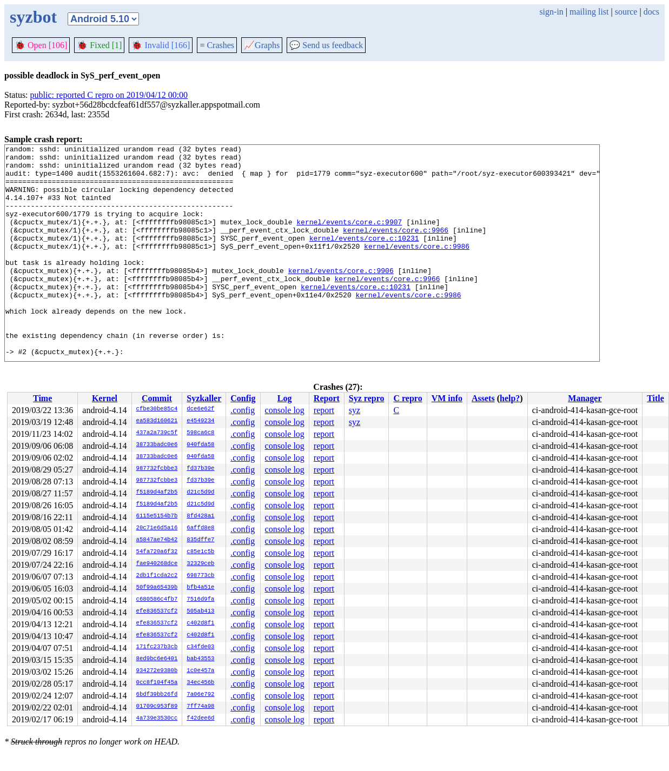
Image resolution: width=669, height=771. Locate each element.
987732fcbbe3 (157, 469)
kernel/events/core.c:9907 (349, 238)
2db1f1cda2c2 (157, 576)
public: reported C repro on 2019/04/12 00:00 (109, 94)
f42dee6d (200, 718)
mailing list (588, 11)
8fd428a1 (200, 516)
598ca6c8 (200, 433)
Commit (157, 398)
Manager (584, 398)
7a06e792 (200, 695)
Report (327, 398)
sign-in (551, 11)
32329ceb (200, 564)
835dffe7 (200, 540)
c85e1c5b (200, 552)
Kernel (104, 398)
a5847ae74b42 (157, 540)
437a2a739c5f (157, 433)
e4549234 (200, 421)
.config (242, 410)
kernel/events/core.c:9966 (395, 247)
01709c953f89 (157, 706)
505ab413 (200, 611)
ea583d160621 (157, 421)
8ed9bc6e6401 (157, 659)
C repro (407, 398)
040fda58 (200, 445)
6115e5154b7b (157, 516)
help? (510, 398)
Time (42, 398)
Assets (483, 398)
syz (354, 410)
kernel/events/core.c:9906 (341, 296)
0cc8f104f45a (157, 683)
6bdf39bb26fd (157, 695)
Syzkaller (204, 398)
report (324, 410)
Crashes (217, 45)
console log (284, 410)
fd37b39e (200, 469)
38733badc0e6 (157, 445)
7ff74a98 (200, 706)
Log (284, 398)
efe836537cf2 (157, 611)
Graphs (262, 45)
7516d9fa (200, 599)
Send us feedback (326, 45)
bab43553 (200, 659)
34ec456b (200, 683)
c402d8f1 (200, 623)
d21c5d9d (200, 492)
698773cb (200, 576)
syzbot (33, 16)
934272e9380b (157, 671)
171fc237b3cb (157, 647)
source (626, 11)
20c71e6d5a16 (157, 528)
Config (242, 398)
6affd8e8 (200, 528)
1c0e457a (200, 671)
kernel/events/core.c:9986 (416, 267)
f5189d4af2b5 (157, 492)
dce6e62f (200, 409)
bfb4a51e (200, 587)
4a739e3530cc (157, 718)
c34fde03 (200, 647)
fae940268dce (157, 564)
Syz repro (367, 398)
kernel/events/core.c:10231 (364, 257)
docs (651, 11)
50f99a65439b (157, 587)
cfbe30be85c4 (157, 409)
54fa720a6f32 (157, 552)
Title (655, 398)
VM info (447, 398)
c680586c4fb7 (157, 599)
